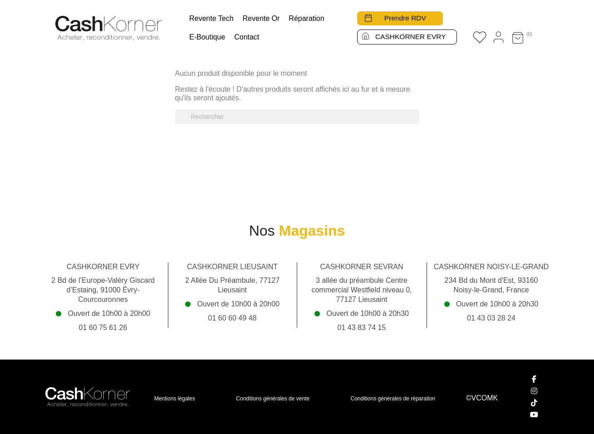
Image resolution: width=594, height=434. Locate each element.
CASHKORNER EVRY (410, 37)
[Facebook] (534, 379)
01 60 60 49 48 (232, 318)
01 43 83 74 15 (362, 327)
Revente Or (261, 18)
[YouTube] (534, 414)
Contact (246, 37)
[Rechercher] (297, 116)
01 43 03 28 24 (491, 318)
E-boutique (207, 37)
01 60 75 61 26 (103, 327)
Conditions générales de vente (272, 398)
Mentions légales (174, 398)
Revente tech (211, 18)
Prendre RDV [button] (410, 18)
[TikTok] (534, 402)
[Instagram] (534, 391)
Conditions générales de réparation (393, 398)
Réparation (306, 18)
